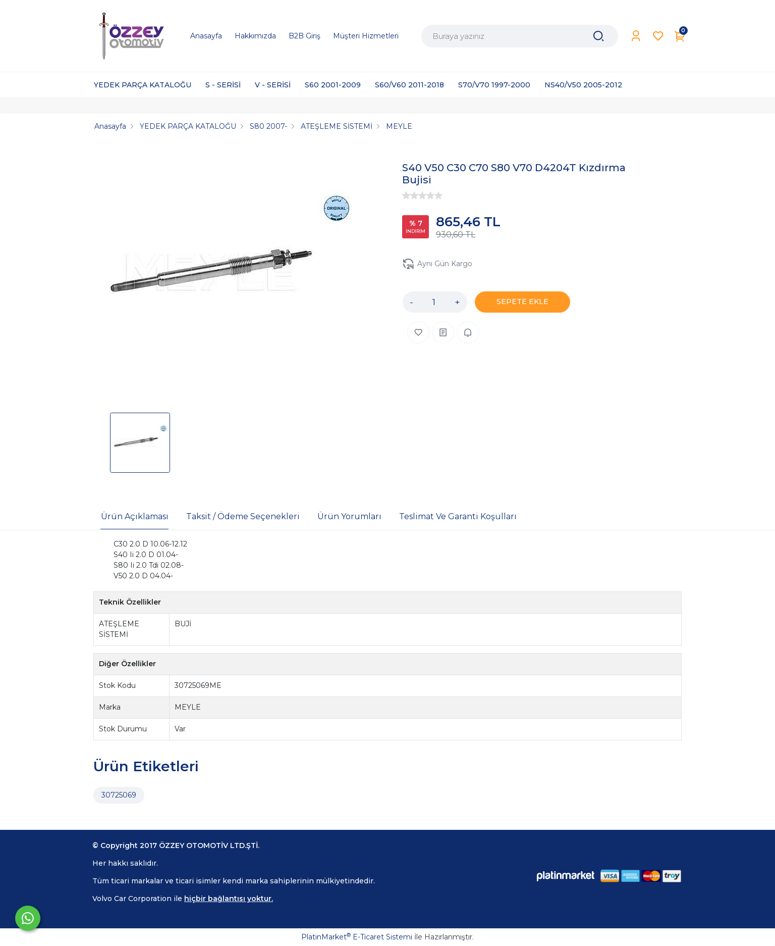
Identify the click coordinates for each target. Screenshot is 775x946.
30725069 (118, 795)
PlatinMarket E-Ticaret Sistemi (356, 936)
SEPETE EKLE (522, 301)
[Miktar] (434, 302)
